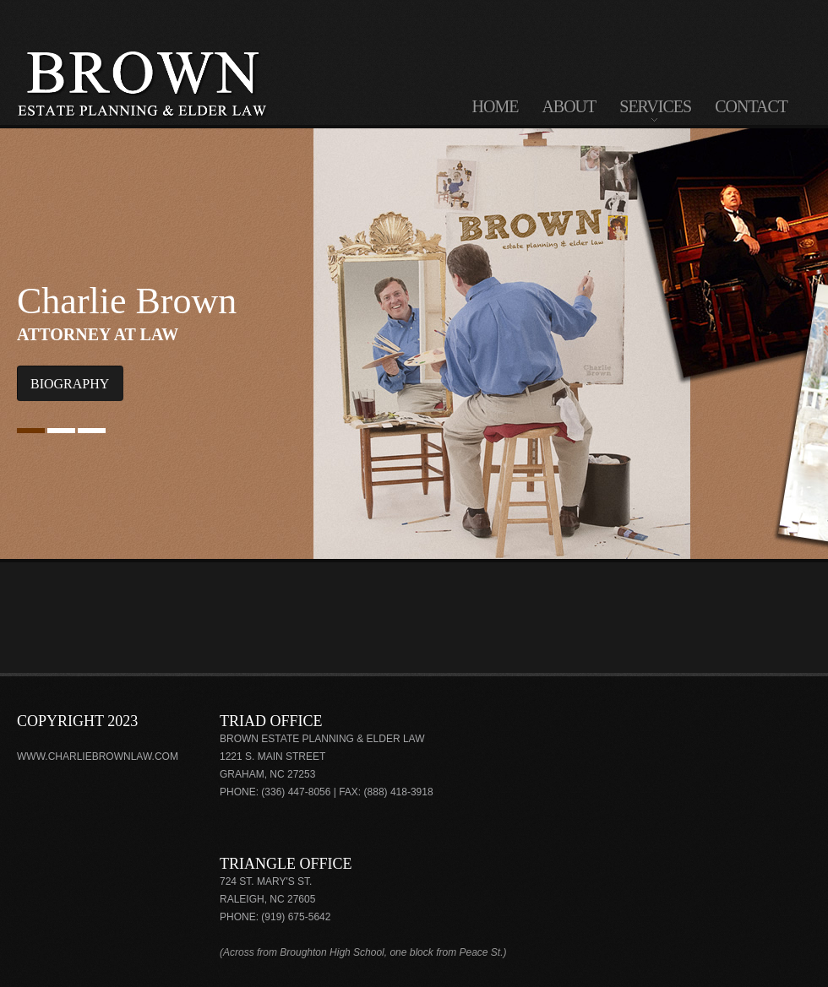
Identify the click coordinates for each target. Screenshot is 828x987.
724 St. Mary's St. (266, 881)
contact (751, 106)
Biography (69, 384)
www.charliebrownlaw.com (97, 756)
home (495, 106)
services (655, 110)
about (569, 106)
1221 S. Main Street (272, 756)
